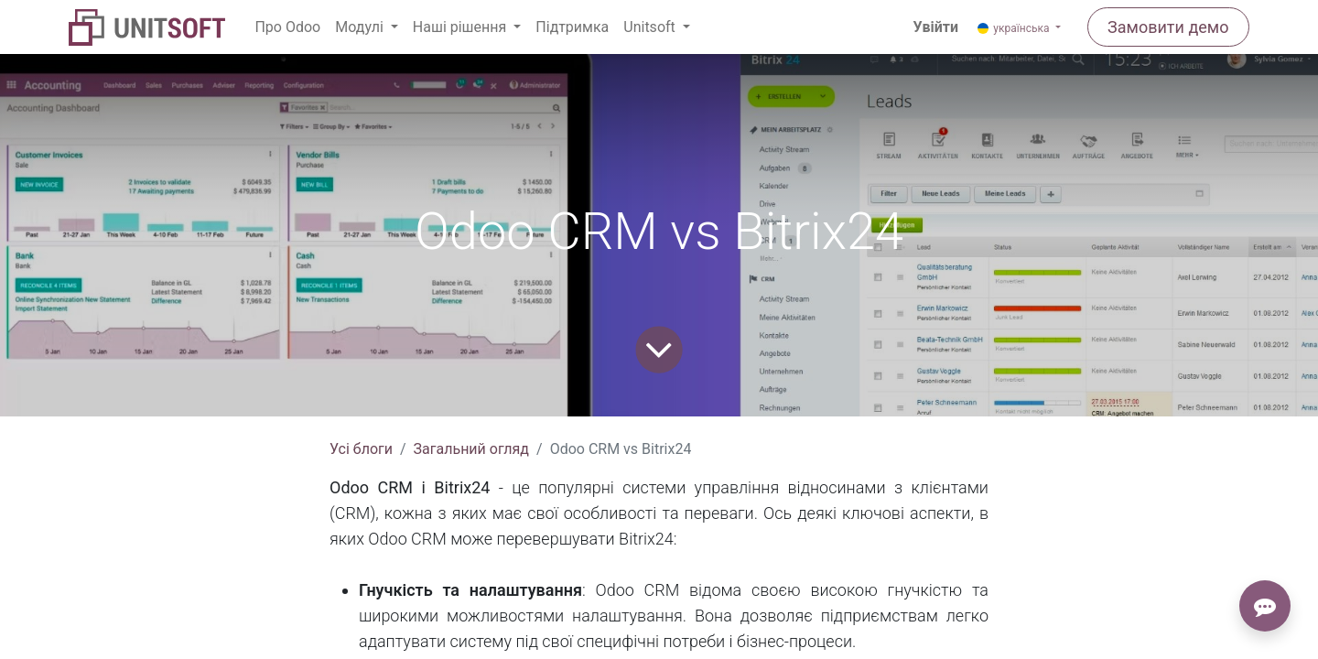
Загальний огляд (471, 449)
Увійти (935, 27)
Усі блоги (361, 449)
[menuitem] (287, 27)
